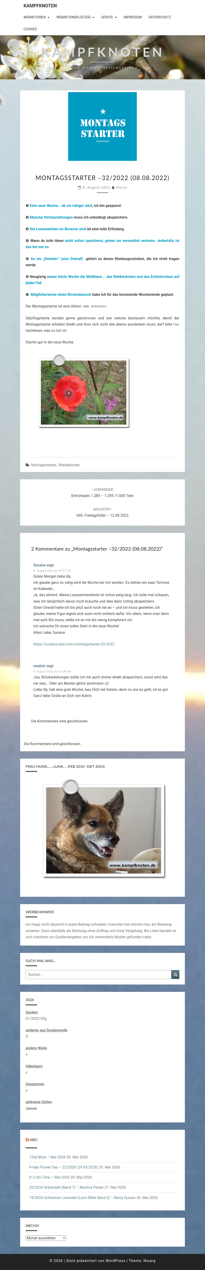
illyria (121, 187)
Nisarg (149, 1261)
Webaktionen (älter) (73, 17)
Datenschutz (160, 17)
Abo (34, 1139)
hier (176, 324)
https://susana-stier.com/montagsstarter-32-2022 (73, 644)
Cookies (30, 29)
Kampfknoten (40, 5)
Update (107, 17)
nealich (39, 666)
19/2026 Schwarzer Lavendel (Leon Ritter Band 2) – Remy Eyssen (82, 1198)
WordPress (116, 1261)
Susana (39, 565)
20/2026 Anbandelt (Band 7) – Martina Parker (66, 1187)
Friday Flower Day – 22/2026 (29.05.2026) (63, 1167)
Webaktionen (35, 17)
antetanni (98, 306)
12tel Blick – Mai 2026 (47, 1157)
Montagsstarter (43, 465)
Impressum (133, 17)
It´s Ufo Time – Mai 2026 (49, 1177)
